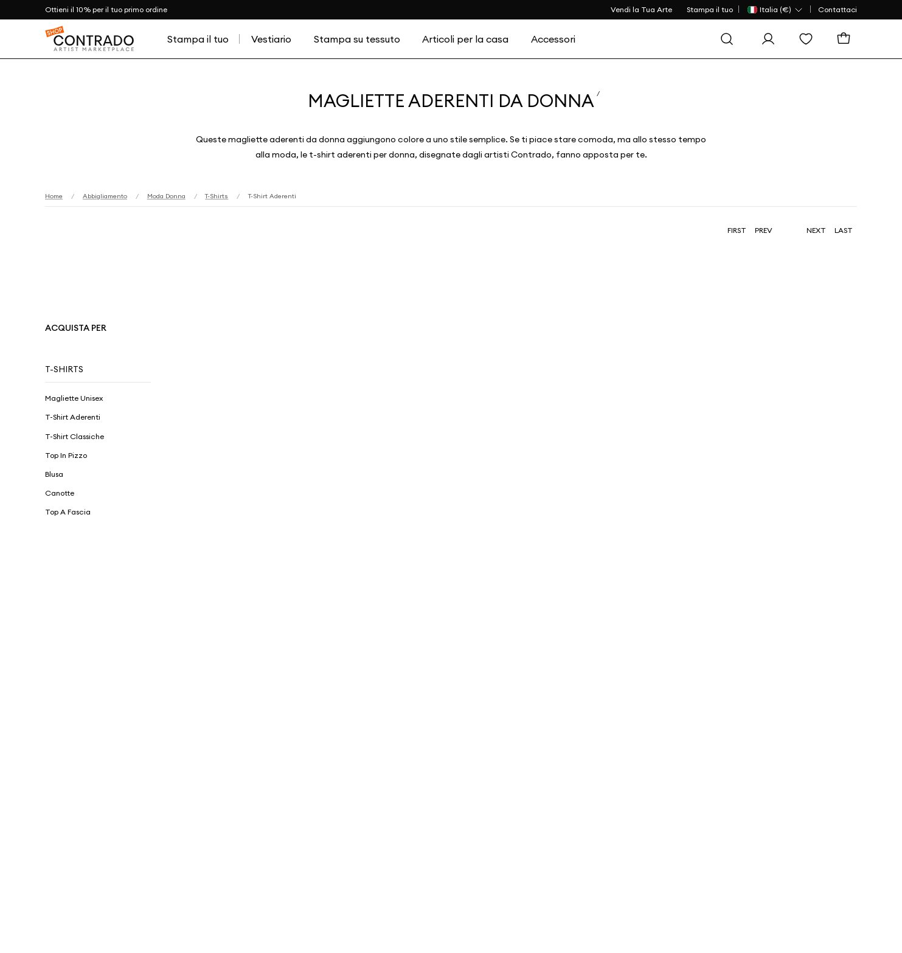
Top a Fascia (68, 511)
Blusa (54, 474)
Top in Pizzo (66, 455)
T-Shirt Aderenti (72, 416)
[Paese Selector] (775, 9)
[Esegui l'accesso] (771, 39)
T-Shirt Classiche (74, 436)
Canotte (59, 492)
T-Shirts (64, 369)
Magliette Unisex (74, 398)
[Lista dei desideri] (809, 39)
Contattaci (837, 9)
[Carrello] (846, 39)
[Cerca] (730, 39)
